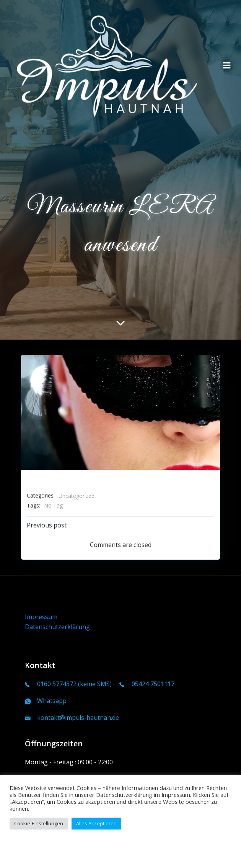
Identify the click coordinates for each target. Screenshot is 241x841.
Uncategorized (76, 495)
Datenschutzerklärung (57, 627)
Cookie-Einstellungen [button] (38, 823)
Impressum (41, 617)
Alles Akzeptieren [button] (96, 823)
